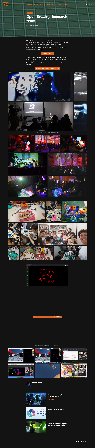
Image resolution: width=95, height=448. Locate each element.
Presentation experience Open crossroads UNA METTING (47, 317)
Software (36, 4)
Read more (51, 399)
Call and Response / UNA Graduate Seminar (56, 395)
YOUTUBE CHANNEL (47, 53)
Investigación (29, 13)
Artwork (29, 4)
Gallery (61, 4)
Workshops (50, 4)
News (55, 4)
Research (42, 4)
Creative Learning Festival (56, 409)
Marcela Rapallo (37, 382)
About (65, 4)
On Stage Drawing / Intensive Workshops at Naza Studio (57, 424)
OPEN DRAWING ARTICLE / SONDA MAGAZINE (47, 68)
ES (87, 4)
